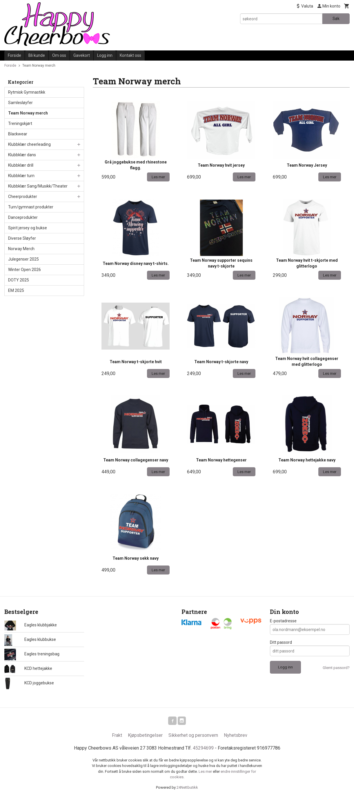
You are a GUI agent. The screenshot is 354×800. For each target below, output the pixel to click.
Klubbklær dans (22, 154)
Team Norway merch (28, 113)
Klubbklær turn (21, 175)
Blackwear (17, 134)
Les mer (206, 772)
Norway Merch (21, 248)
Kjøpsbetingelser (145, 736)
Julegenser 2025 (23, 259)
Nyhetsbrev (235, 736)
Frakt (117, 736)
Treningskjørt (20, 123)
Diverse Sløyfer (22, 238)
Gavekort (81, 55)
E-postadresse (283, 621)
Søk (336, 18)
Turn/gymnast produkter (30, 207)
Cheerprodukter (22, 196)
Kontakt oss (130, 55)
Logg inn (104, 55)
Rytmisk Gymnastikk (26, 92)
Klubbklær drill (20, 165)
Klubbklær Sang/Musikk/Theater (38, 186)
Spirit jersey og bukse (27, 228)
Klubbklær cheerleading (29, 144)
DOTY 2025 (18, 280)
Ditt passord (281, 642)
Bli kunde (36, 55)
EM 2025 (16, 290)
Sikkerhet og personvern (193, 736)
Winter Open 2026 (24, 269)
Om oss (59, 55)
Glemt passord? (336, 668)
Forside (14, 55)
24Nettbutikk (187, 788)
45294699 (203, 749)
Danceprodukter (23, 217)
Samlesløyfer (20, 102)
